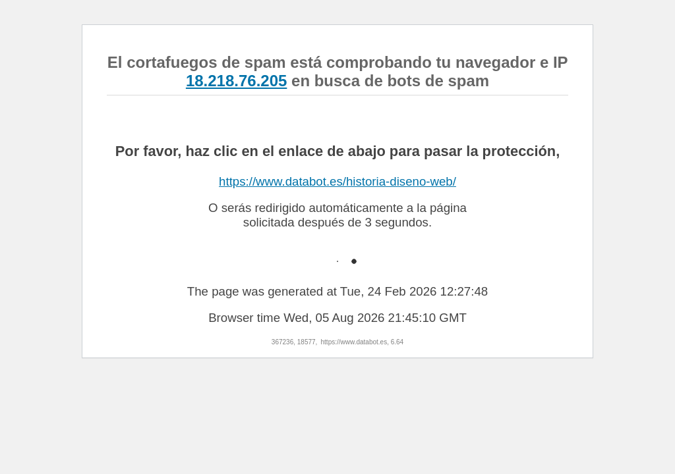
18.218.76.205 (236, 81)
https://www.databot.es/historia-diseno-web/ (337, 181)
